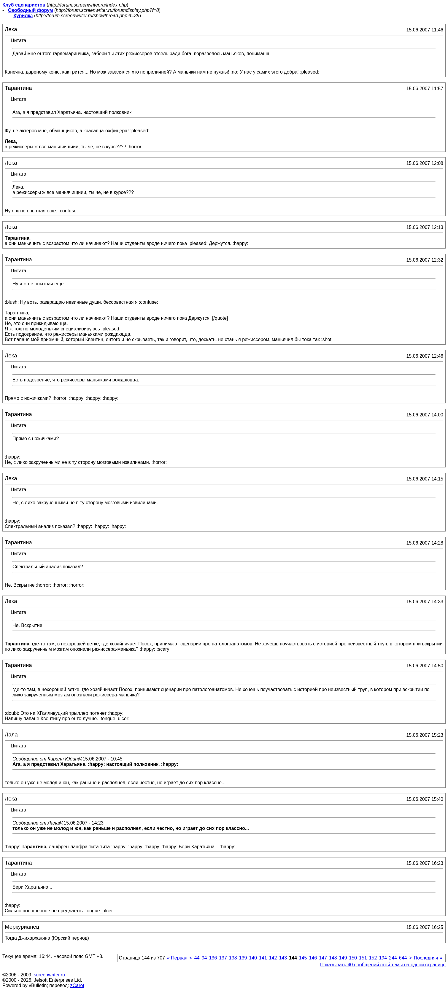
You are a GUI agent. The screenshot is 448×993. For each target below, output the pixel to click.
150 (353, 957)
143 (283, 957)
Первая (177, 957)
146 (313, 957)
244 (393, 957)
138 (233, 957)
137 (223, 957)
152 (373, 957)
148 (333, 957)
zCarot (77, 985)
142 (273, 957)
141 (263, 957)
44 (197, 957)
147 (323, 957)
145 (303, 957)
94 (204, 957)
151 (363, 957)
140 (253, 957)
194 (383, 957)
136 (213, 957)
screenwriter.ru (49, 974)
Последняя (428, 957)
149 (343, 957)
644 (403, 957)
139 (243, 957)
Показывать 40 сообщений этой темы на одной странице (383, 964)
